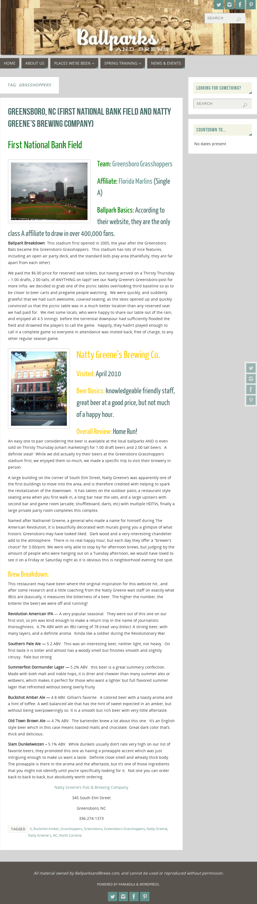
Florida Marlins (135, 181)
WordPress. (150, 884)
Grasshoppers (71, 828)
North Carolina (70, 835)
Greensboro (93, 828)
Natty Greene (157, 828)
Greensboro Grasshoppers (142, 164)
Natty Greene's (39, 835)
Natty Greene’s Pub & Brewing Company (91, 787)
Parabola (127, 884)
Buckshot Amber (46, 828)
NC (55, 835)
